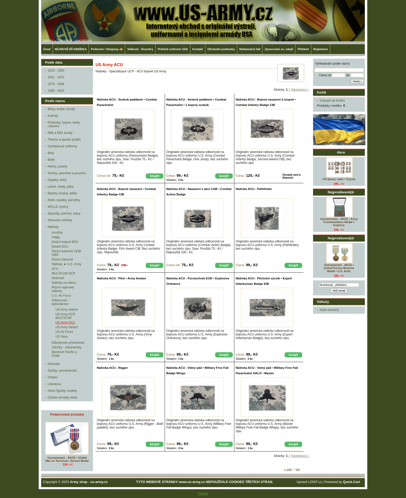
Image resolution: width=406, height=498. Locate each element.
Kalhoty (53, 116)
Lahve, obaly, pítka (61, 186)
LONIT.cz (315, 482)
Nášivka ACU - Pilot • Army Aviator (121, 278)
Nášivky (47, 40)
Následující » (300, 89)
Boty (51, 153)
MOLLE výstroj (58, 207)
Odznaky (54, 364)
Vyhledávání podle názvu (332, 63)
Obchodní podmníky (221, 49)
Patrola (203, 493)
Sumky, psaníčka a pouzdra (67, 173)
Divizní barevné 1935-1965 (67, 253)
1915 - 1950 (56, 70)
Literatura (54, 384)
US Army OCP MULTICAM (65, 316)
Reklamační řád (249, 49)
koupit (154, 176)
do (348, 75)
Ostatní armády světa (62, 397)
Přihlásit (303, 49)
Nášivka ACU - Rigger (112, 367)
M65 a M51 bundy (60, 133)
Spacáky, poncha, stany (64, 213)
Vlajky (56, 237)
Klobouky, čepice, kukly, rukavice (64, 124)
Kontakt (197, 49)
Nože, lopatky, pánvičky (64, 200)
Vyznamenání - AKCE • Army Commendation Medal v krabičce (339, 222)
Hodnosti (58, 278)
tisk (298, 469)
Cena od (325, 75)
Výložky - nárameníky (67, 347)
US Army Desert (66, 327)
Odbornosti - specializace (74, 40)
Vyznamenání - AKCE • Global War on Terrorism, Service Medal (67, 459)
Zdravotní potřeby (60, 220)
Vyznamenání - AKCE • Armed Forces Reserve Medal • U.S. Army (339, 268)
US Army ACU (65, 322)
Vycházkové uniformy (62, 146)
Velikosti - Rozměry (140, 49)
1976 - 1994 (56, 84)
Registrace (320, 49)
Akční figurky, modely (62, 391)
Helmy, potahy (57, 166)
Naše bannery (329, 310)
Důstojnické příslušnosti (68, 342)
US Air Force (64, 332)
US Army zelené (66, 309)
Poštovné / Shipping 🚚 (107, 49)
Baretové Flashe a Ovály (64, 353)
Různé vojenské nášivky (63, 289)
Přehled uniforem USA (173, 49)
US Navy (61, 336)
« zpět (288, 469)
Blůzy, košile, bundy (61, 109)
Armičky (57, 232)
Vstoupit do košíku (332, 100)
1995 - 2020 (56, 91)
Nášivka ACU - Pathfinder (254, 188)
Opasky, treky (57, 180)
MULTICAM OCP (63, 273)
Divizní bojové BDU (65, 242)
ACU (55, 269)
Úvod (46, 49)
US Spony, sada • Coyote (338, 179)
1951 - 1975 (56, 77)
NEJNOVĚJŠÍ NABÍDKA (71, 49)
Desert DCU (60, 246)
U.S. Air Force (61, 295)
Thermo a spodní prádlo (64, 139)
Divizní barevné (62, 259)
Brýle (51, 160)
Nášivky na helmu (64, 283)
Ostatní (53, 377)
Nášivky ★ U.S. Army (66, 264)
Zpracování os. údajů (279, 49)
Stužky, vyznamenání (62, 370)
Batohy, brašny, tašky (62, 193)
